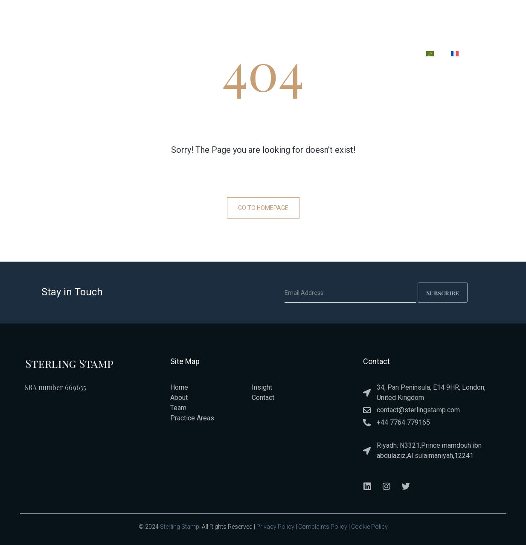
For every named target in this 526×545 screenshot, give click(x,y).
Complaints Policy (322, 526)
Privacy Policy (275, 526)
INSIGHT (350, 55)
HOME (173, 55)
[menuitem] (430, 54)
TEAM (312, 55)
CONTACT (394, 55)
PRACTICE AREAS (262, 55)
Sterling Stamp (179, 526)
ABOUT (209, 55)
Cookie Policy (369, 526)
